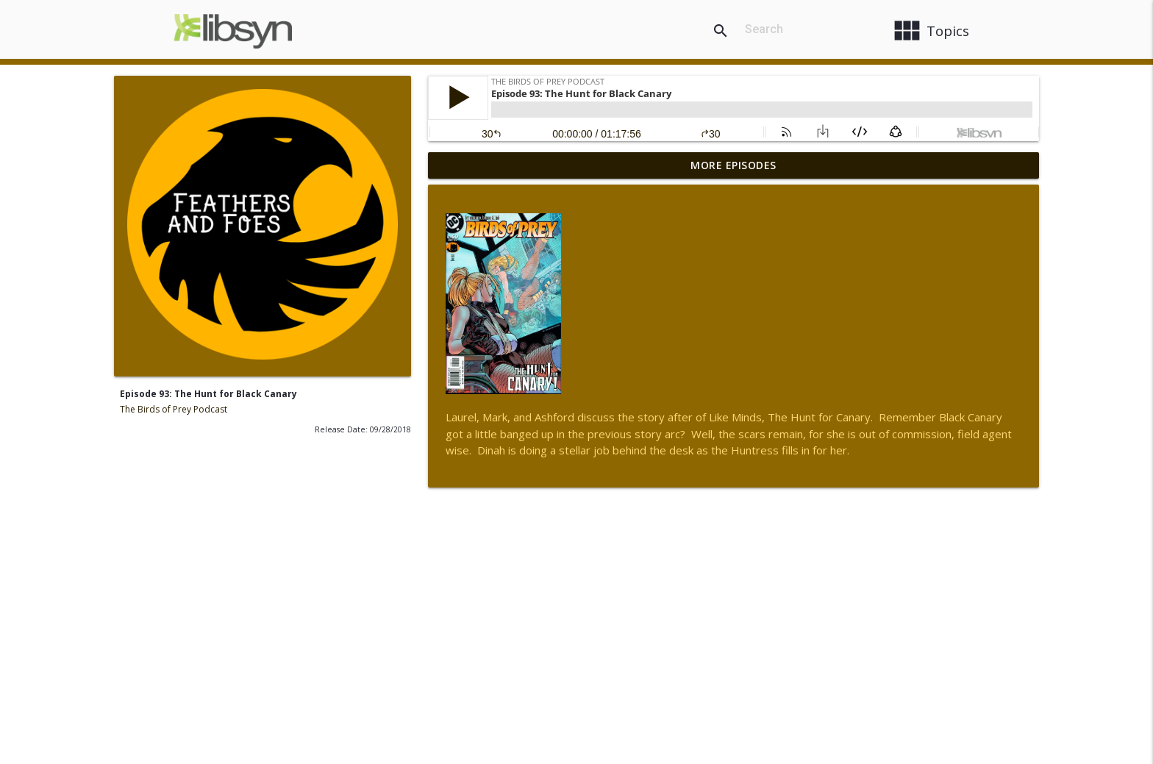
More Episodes (733, 165)
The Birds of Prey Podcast (173, 409)
